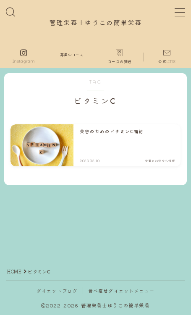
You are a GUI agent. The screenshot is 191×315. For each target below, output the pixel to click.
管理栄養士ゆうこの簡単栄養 (95, 23)
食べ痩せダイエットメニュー (121, 290)
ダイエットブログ (57, 290)
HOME (14, 271)
